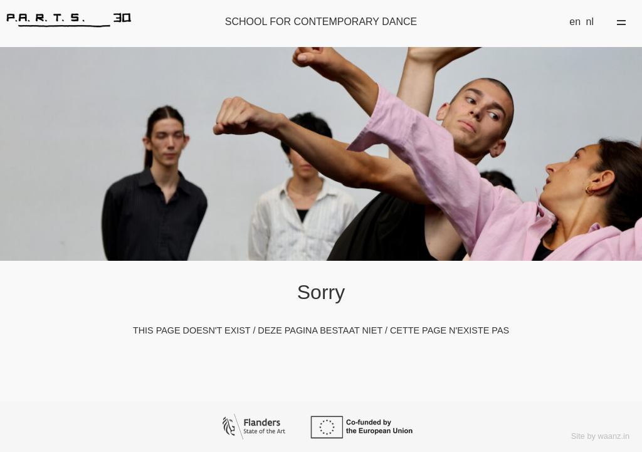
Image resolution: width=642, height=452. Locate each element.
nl (590, 21)
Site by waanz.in (600, 436)
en (575, 21)
